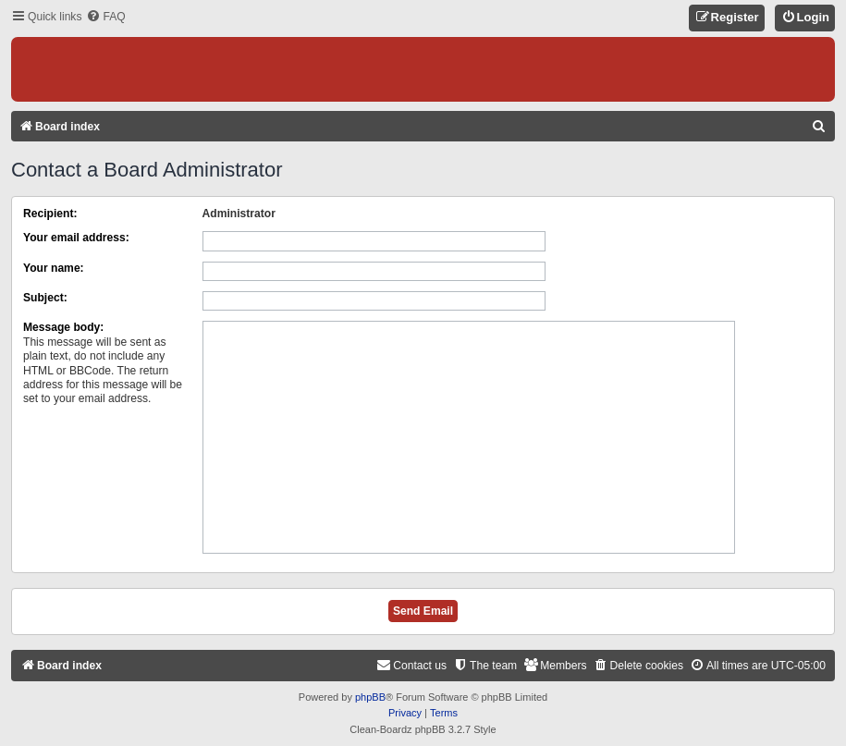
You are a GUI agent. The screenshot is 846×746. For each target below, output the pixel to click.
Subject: (45, 297)
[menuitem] (105, 17)
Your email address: (76, 237)
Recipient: (50, 213)
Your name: (53, 268)
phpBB (370, 697)
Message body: (63, 327)
